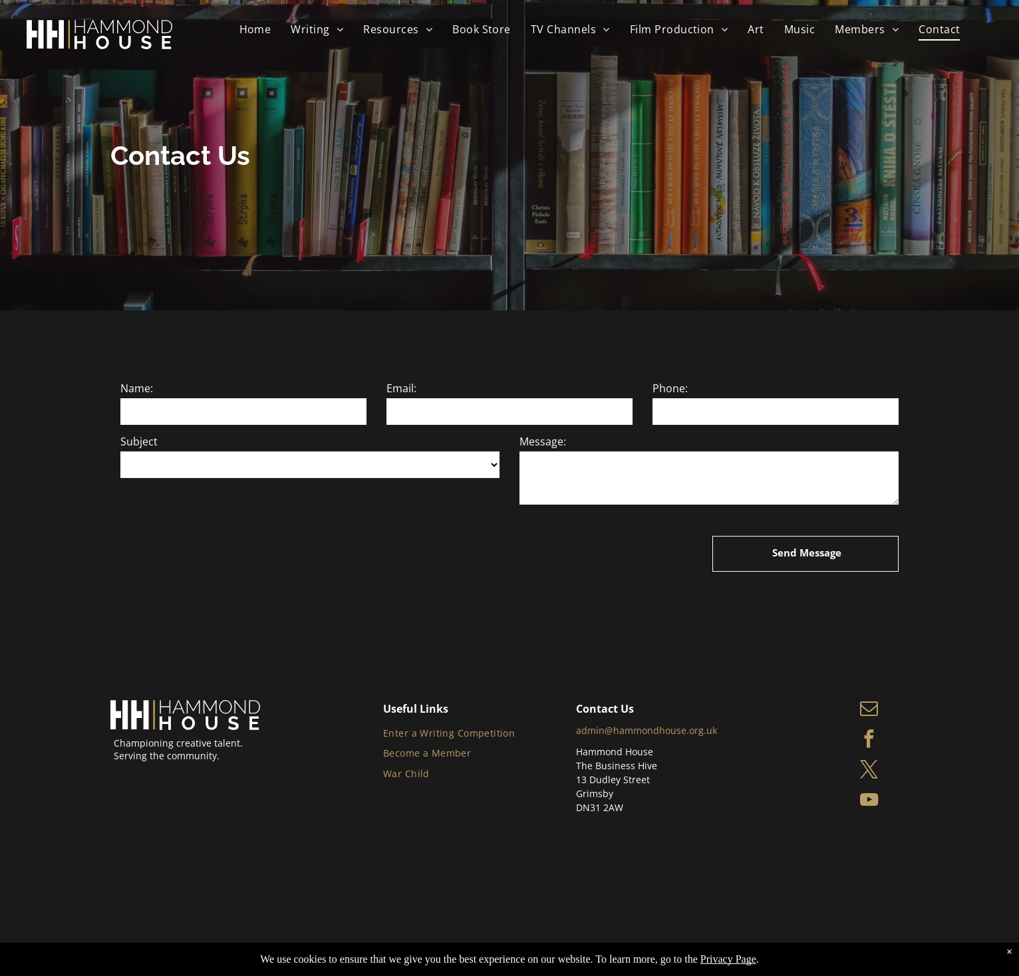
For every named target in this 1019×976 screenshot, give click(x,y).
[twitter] (869, 771)
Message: (542, 441)
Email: (401, 388)
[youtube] (869, 802)
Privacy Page (728, 959)
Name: (136, 388)
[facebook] (869, 740)
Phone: (670, 388)
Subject (139, 441)
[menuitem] (255, 29)
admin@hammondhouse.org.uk (646, 730)
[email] (869, 710)
